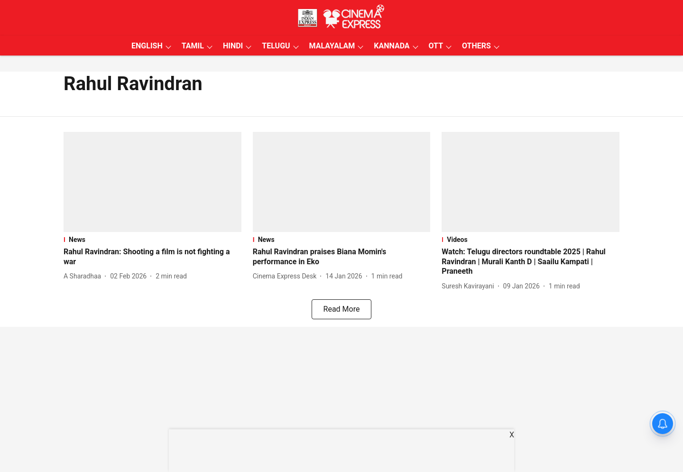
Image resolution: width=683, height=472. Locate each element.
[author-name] (84, 276)
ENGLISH (147, 45)
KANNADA (391, 45)
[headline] (152, 257)
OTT (436, 45)
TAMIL (193, 45)
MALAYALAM (332, 45)
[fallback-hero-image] (152, 182)
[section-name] (152, 239)
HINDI (233, 45)
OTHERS (476, 45)
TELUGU (276, 45)
